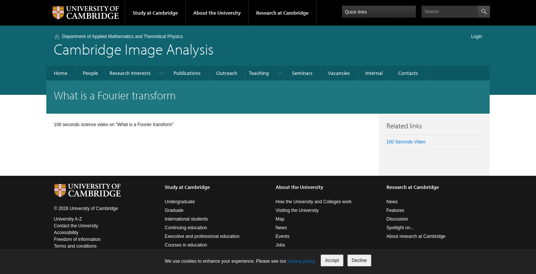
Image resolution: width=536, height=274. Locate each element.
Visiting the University (297, 210)
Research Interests (130, 73)
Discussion (397, 219)
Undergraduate (180, 201)
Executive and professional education (202, 236)
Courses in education (186, 245)
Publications (187, 73)
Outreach (226, 73)
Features (395, 210)
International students (186, 219)
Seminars (302, 73)
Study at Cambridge (155, 12)
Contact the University (76, 225)
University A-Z (68, 219)
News (281, 227)
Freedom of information (77, 239)
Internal (374, 73)
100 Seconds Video (406, 142)
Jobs (280, 245)
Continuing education (186, 227)
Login (476, 36)
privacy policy (300, 261)
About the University (217, 12)
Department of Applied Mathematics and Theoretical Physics (122, 36)
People (90, 73)
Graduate (174, 210)
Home (60, 73)
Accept (332, 260)
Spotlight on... (400, 227)
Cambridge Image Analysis (134, 48)
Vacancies (339, 73)
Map (280, 219)
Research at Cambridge (282, 12)
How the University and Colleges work (314, 201)
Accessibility (66, 232)
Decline (359, 260)
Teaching (259, 73)
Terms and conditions (75, 246)
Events (283, 236)
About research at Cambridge (416, 236)
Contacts (408, 73)
